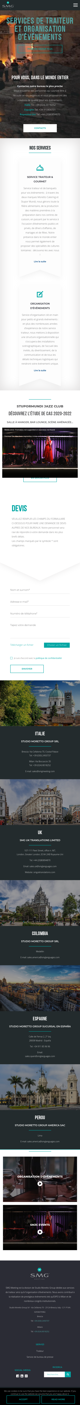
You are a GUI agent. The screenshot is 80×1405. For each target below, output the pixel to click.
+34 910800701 (47, 109)
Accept (23, 1399)
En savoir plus (40, 478)
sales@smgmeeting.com (43, 773)
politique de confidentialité (49, 658)
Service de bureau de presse (40, 1366)
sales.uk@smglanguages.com (43, 869)
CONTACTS (40, 128)
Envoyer (27, 668)
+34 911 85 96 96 (42, 1053)
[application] (40, 449)
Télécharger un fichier (21, 644)
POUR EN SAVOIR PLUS (40, 49)
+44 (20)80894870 (50, 114)
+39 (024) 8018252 (45, 105)
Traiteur (40, 1360)
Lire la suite (40, 261)
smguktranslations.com (44, 875)
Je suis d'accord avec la (36, 657)
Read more (58, 1399)
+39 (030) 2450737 (42, 757)
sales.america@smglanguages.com (43, 962)
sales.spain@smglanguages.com (40, 1063)
